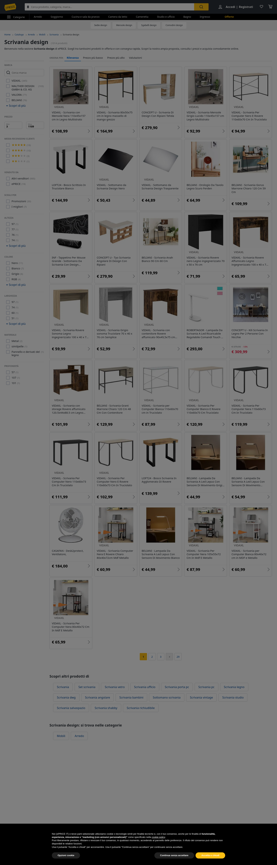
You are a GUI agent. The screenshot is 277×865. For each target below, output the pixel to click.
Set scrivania (86, 687)
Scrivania (54, 34)
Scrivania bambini (131, 697)
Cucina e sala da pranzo (86, 16)
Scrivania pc (206, 687)
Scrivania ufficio (144, 687)
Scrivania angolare (97, 697)
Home (7, 34)
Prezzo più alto (116, 57)
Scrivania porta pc (177, 687)
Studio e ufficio (166, 16)
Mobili (42, 34)
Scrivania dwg (66, 697)
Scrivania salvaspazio (71, 708)
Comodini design (174, 25)
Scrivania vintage (201, 697)
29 (178, 656)
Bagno (187, 16)
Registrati (246, 7)
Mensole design (124, 25)
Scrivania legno (234, 687)
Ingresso (205, 16)
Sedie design (100, 25)
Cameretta (142, 16)
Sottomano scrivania (167, 697)
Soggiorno (57, 16)
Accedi (230, 7)
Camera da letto (117, 16)
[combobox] (109, 6)
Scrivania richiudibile (141, 708)
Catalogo (19, 34)
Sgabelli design (149, 25)
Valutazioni (135, 57)
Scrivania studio (233, 697)
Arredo (38, 16)
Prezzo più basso (93, 57)
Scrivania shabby (106, 708)
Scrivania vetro (115, 687)
